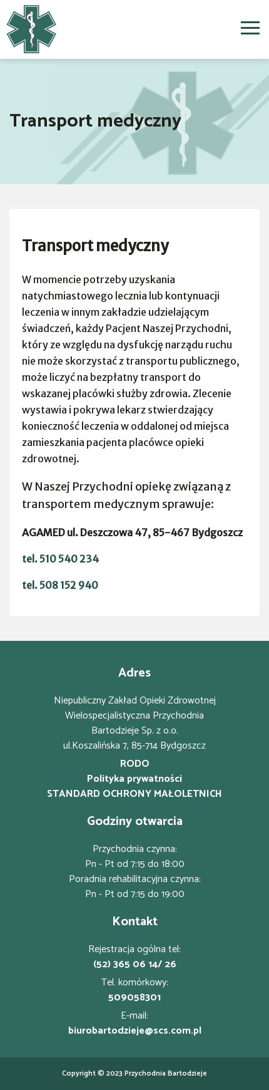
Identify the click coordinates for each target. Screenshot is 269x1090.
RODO (135, 764)
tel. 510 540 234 (60, 559)
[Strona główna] (31, 29)
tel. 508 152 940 (60, 585)
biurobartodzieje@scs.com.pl (134, 1031)
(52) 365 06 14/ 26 (134, 964)
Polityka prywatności (134, 779)
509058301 (134, 997)
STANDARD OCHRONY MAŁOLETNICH (134, 794)
